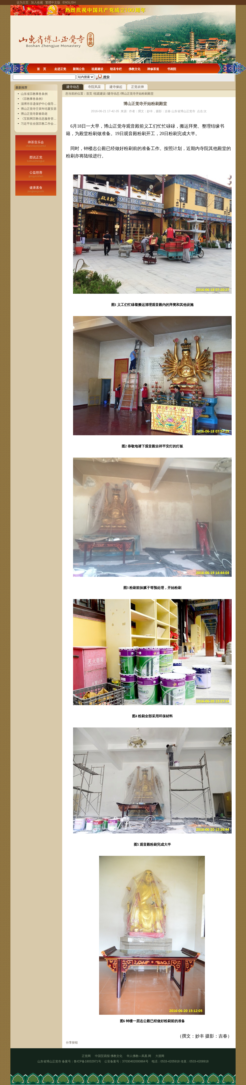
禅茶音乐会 (35, 143)
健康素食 (35, 189)
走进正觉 (60, 69)
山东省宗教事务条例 (34, 94)
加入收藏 (37, 2)
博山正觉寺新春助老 (34, 113)
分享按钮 (72, 1042)
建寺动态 (72, 87)
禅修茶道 (153, 69)
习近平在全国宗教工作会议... (40, 123)
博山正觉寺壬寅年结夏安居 (38, 108)
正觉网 (86, 1056)
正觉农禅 (137, 87)
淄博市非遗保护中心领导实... (40, 104)
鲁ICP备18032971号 (87, 1061)
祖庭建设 (97, 69)
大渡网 (159, 1056)
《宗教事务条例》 (33, 99)
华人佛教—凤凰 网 (141, 1056)
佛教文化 (134, 69)
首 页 (41, 69)
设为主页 (22, 2)
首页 (89, 93)
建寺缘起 (115, 87)
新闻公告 (79, 69)
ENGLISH (69, 2)
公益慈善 (35, 174)
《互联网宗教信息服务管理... (40, 118)
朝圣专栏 (116, 69)
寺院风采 (94, 87)
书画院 (171, 69)
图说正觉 (35, 158)
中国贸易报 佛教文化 (108, 1056)
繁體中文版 (52, 2)
